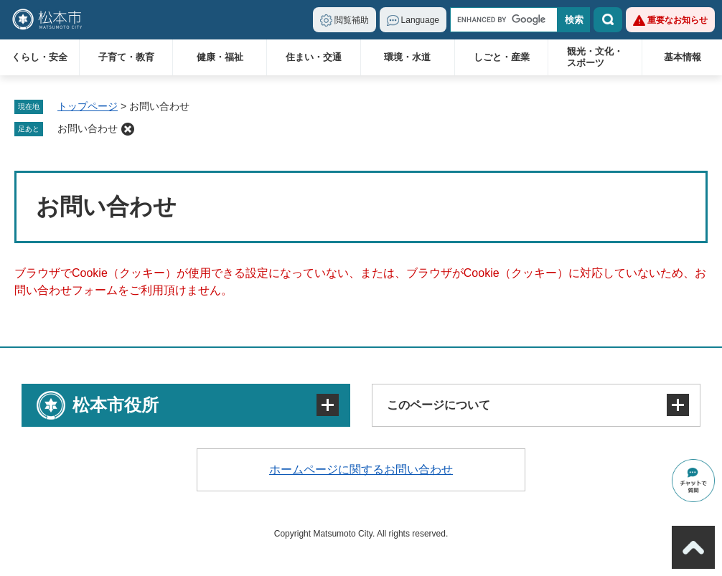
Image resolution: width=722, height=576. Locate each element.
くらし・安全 (39, 57)
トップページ (87, 106)
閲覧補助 (351, 20)
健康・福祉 (220, 57)
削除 (127, 129)
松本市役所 (115, 405)
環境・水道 (407, 57)
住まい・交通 (314, 57)
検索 (608, 19)
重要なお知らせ (677, 20)
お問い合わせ (87, 128)
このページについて (438, 405)
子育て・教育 (126, 57)
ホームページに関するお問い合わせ (361, 469)
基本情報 (682, 57)
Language (420, 20)
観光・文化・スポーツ (595, 57)
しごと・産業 (502, 57)
